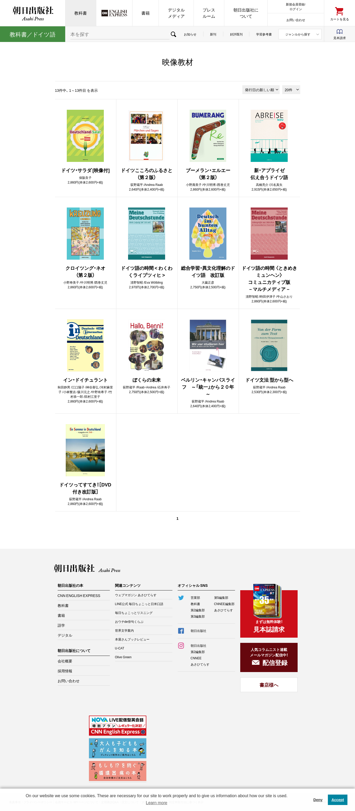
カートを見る (339, 19)
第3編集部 (198, 616)
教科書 (80, 13)
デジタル (65, 635)
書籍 (145, 13)
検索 (173, 34)
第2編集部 (198, 610)
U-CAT (119, 648)
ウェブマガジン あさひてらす (136, 595)
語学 (61, 625)
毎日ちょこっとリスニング (134, 612)
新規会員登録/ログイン (295, 6)
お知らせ (190, 34)
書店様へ (269, 684)
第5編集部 (221, 597)
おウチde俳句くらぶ (129, 621)
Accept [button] (338, 800)
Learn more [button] (156, 803)
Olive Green (123, 657)
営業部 (195, 597)
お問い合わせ (295, 19)
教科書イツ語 (33, 34)
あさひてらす (223, 610)
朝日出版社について (245, 13)
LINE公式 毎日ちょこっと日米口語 (139, 603)
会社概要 (65, 660)
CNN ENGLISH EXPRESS (79, 595)
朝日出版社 (32, 13)
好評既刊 (236, 34)
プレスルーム (209, 13)
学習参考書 (264, 34)
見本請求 (339, 37)
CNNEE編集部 (224, 603)
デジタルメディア (176, 13)
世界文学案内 (124, 630)
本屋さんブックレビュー (132, 639)
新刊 (213, 34)
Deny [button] (317, 800)
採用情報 (65, 670)
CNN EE (114, 13)
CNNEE (196, 658)
